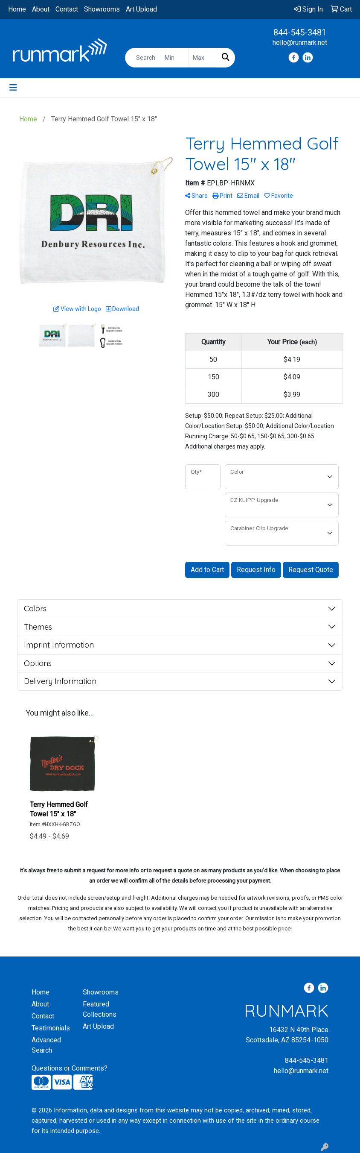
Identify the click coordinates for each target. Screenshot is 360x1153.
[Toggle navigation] (13, 88)
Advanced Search (46, 1045)
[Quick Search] (142, 57)
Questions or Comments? (69, 1068)
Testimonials (51, 1028)
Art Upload (141, 9)
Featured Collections (99, 1009)
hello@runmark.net (300, 42)
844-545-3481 (299, 32)
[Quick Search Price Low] (174, 57)
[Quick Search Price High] (202, 57)
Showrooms (102, 9)
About (40, 9)
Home (17, 9)
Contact (66, 9)
